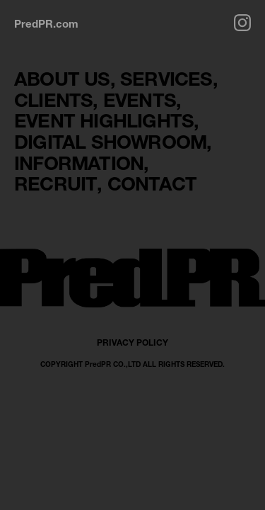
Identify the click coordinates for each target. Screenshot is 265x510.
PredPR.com (46, 23)
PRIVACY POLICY (132, 342)
